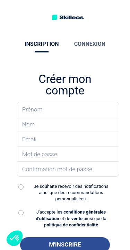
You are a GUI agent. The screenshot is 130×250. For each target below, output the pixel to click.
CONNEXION (89, 44)
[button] (14, 238)
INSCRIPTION (42, 44)
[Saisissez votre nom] (68, 124)
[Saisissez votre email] (68, 139)
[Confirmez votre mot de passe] (68, 169)
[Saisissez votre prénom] (68, 109)
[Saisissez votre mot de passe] (68, 154)
